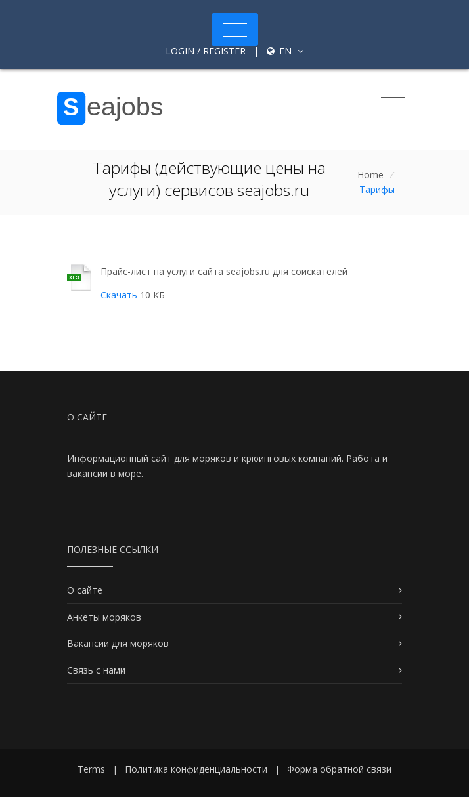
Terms (91, 769)
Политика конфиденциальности (196, 769)
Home (370, 175)
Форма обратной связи (339, 769)
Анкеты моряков (104, 617)
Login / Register (206, 51)
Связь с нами (96, 670)
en (285, 51)
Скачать (118, 295)
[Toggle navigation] (235, 29)
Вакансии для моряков (118, 643)
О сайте (84, 590)
